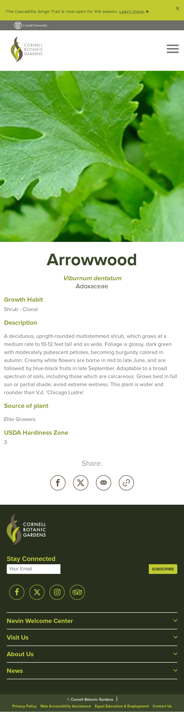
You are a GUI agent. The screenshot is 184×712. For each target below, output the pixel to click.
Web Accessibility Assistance (65, 706)
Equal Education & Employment (122, 706)
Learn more (131, 11)
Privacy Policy (24, 706)
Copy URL (126, 482)
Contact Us (162, 706)
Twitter (80, 482)
